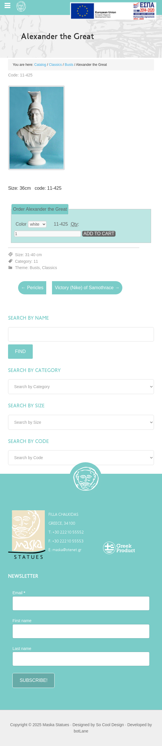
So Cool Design (110, 724)
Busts (69, 65)
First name (21, 620)
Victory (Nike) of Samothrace (87, 288)
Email (18, 592)
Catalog (40, 65)
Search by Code (28, 441)
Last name (21, 648)
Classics (55, 65)
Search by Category (34, 370)
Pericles (32, 288)
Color (21, 224)
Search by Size (26, 405)
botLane (81, 731)
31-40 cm (33, 254)
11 (36, 261)
